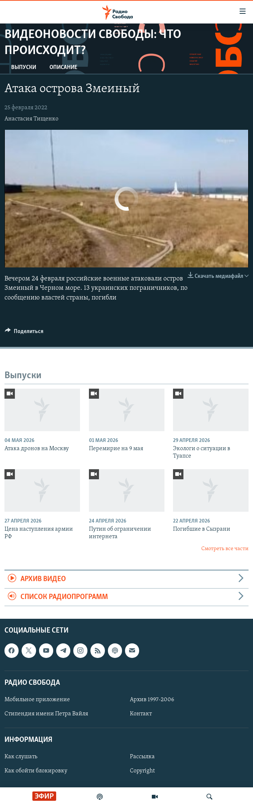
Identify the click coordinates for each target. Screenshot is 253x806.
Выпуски (23, 67)
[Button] (24, 333)
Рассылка (142, 757)
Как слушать (20, 757)
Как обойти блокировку (35, 771)
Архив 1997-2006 (152, 700)
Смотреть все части (225, 549)
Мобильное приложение (37, 700)
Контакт (141, 714)
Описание (63, 67)
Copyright (142, 771)
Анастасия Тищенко (31, 119)
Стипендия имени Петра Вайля (46, 714)
